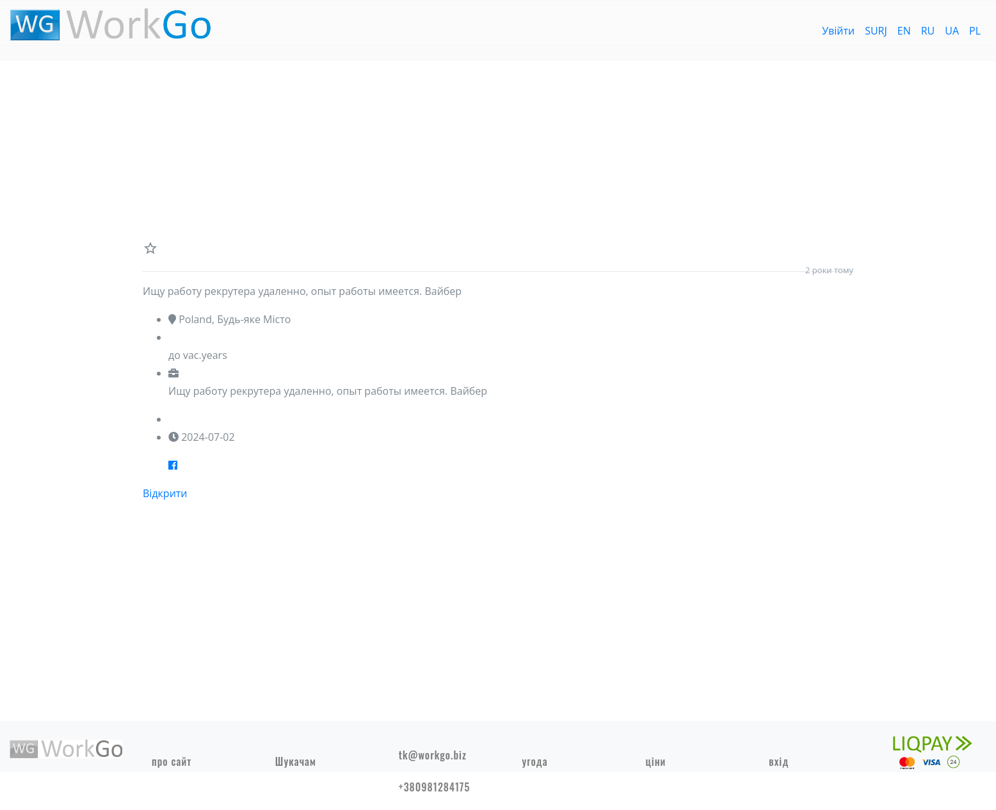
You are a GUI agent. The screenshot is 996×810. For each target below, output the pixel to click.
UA (952, 31)
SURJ (876, 31)
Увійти (838, 31)
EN (904, 31)
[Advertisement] (498, 151)
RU (928, 31)
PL (975, 31)
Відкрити (165, 493)
